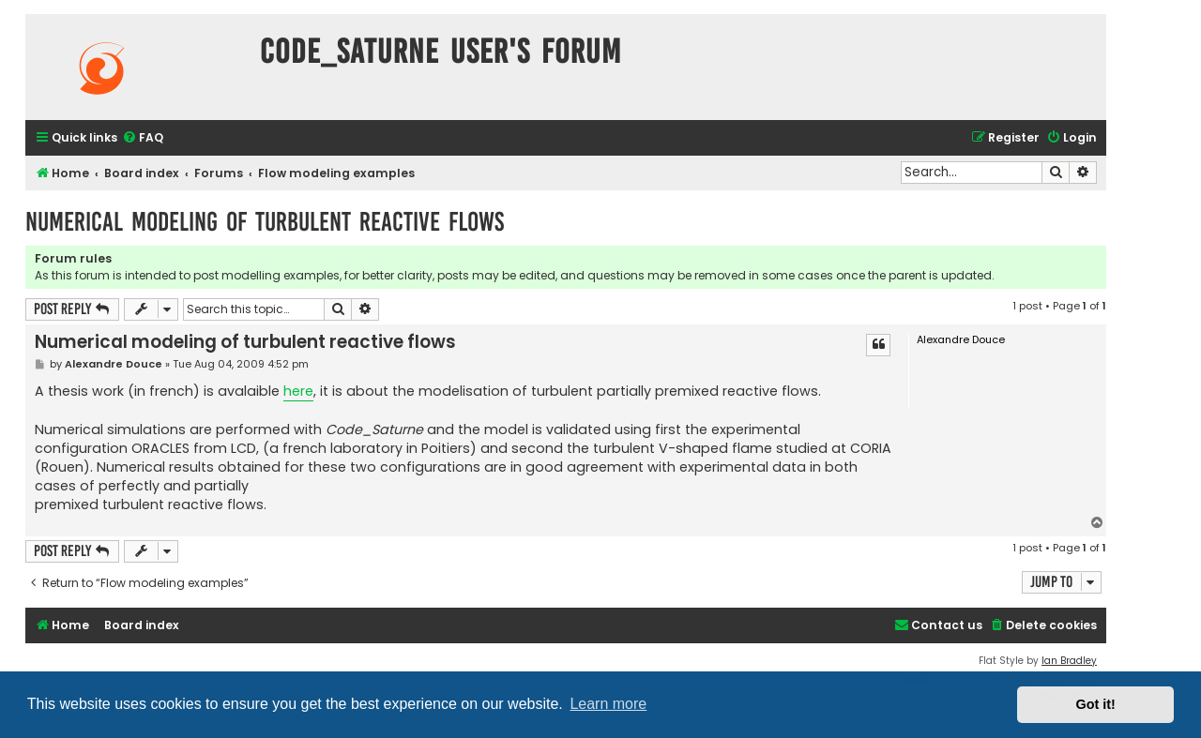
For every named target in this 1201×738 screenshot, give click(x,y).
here (298, 391)
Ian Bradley (1069, 661)
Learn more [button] (608, 704)
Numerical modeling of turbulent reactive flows (264, 221)
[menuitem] (142, 138)
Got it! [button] (1096, 704)
